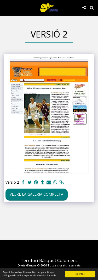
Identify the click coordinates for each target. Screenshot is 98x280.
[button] (5, 7)
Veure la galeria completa (36, 194)
